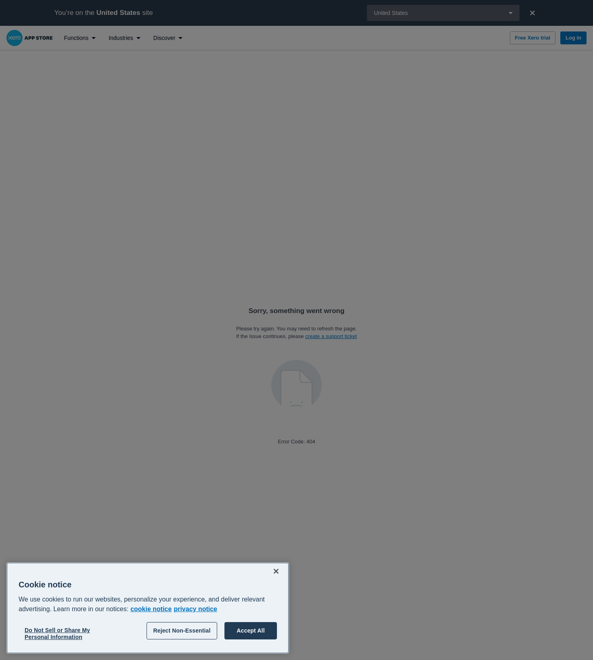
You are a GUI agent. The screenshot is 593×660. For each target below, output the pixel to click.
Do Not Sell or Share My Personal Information (57, 633)
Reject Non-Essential (181, 630)
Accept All (250, 630)
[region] (147, 608)
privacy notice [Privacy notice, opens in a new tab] (195, 609)
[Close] (276, 571)
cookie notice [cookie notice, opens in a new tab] (151, 609)
